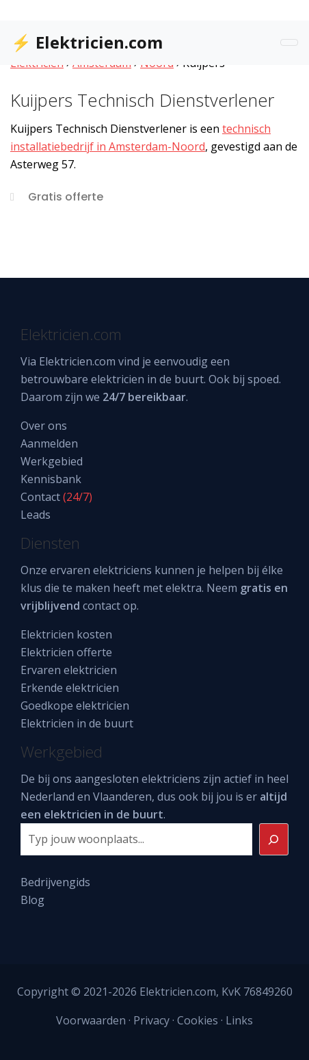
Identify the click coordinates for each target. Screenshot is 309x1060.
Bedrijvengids (55, 882)
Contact (40, 496)
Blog (32, 899)
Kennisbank (51, 479)
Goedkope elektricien (75, 705)
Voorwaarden (91, 1020)
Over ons (44, 425)
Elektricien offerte (66, 652)
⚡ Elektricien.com (87, 42)
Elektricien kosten (66, 634)
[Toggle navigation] (289, 42)
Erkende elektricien (70, 687)
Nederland (48, 796)
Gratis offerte (65, 197)
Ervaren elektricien (69, 669)
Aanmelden (49, 443)
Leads (36, 514)
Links (239, 1020)
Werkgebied (52, 461)
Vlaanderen (122, 796)
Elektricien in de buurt (77, 723)
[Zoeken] (274, 839)
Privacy (151, 1020)
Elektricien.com (77, 361)
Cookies (197, 1020)
